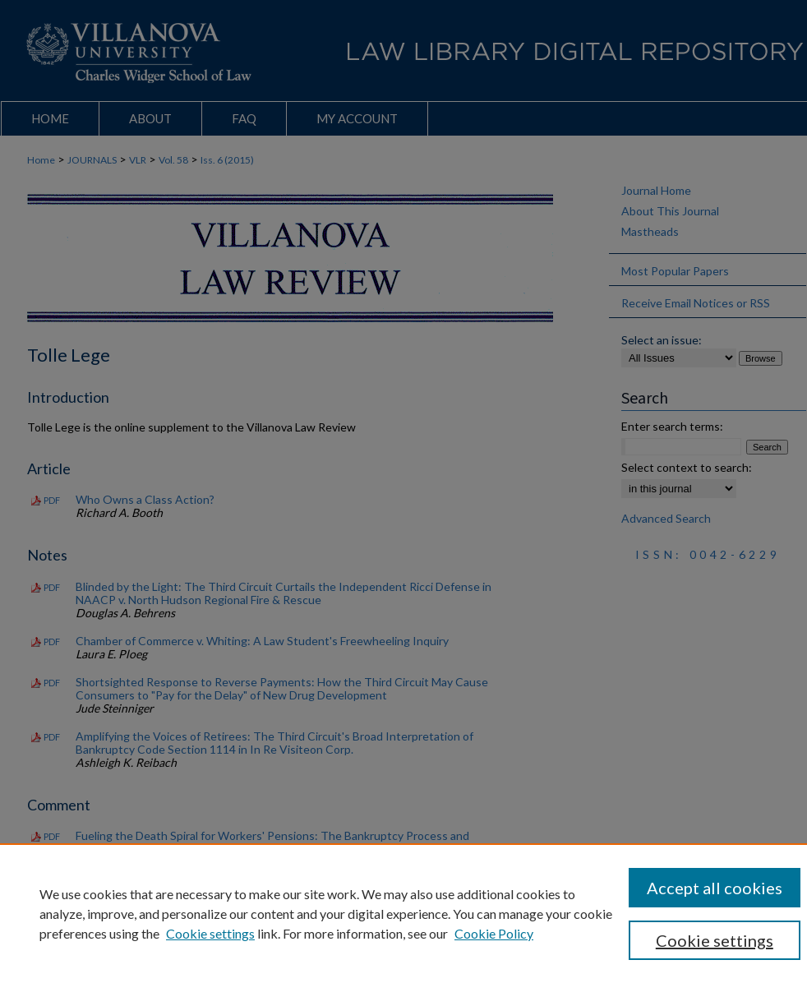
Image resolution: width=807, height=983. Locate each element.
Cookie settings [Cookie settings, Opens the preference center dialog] (714, 940)
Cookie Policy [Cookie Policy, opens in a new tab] (493, 933)
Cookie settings (210, 933)
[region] (403, 913)
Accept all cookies (714, 888)
